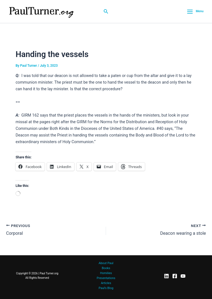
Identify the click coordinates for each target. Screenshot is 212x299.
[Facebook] (174, 276)
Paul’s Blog (106, 288)
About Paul (106, 263)
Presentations (106, 278)
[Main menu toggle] (195, 11)
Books (106, 268)
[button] (106, 11)
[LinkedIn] (166, 276)
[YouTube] (183, 276)
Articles (106, 283)
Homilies (106, 273)
